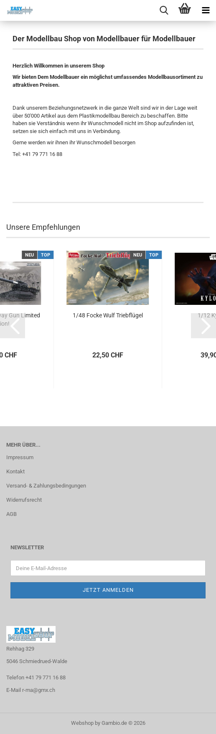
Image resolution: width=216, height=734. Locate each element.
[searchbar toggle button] (163, 10)
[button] (12, 325)
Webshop (82, 723)
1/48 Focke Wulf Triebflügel (108, 315)
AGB (11, 514)
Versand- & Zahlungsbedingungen (46, 486)
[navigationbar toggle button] (205, 10)
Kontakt (15, 471)
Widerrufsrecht (24, 500)
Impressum (19, 457)
